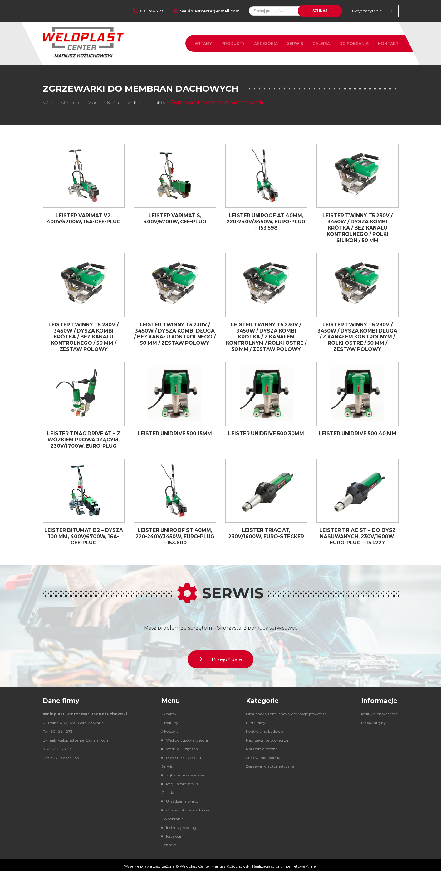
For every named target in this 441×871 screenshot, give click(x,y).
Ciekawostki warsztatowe (187, 807)
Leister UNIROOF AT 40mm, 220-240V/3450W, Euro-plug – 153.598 (266, 221)
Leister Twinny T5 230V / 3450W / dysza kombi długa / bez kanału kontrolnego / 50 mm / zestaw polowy (175, 335)
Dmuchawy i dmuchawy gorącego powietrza (285, 711)
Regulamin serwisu (181, 781)
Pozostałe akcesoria (181, 754)
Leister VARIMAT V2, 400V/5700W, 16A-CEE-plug (83, 218)
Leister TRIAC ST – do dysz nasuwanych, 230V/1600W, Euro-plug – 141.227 (357, 533)
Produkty (233, 43)
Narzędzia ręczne (260, 746)
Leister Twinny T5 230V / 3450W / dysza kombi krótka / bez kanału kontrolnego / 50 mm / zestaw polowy (84, 335)
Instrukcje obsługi (180, 824)
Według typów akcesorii (185, 737)
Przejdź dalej (220, 656)
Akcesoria (266, 43)
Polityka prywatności (379, 711)
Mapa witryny (372, 720)
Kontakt (388, 43)
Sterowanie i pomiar (262, 754)
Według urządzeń (180, 746)
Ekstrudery (254, 720)
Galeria (321, 43)
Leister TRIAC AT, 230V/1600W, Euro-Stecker (266, 530)
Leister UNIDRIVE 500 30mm (266, 431)
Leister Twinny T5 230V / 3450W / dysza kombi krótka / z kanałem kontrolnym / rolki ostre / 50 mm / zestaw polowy (266, 335)
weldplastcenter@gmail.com (209, 11)
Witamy (203, 43)
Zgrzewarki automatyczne (268, 763)
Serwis (295, 43)
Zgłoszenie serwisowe (183, 772)
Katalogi (171, 833)
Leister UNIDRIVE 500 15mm (175, 431)
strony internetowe (288, 863)
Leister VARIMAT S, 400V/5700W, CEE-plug (175, 218)
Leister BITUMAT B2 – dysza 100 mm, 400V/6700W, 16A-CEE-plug (83, 533)
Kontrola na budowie (263, 728)
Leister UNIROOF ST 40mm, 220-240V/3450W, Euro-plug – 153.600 (175, 533)
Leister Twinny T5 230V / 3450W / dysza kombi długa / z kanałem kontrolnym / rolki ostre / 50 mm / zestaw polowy (357, 335)
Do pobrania (354, 43)
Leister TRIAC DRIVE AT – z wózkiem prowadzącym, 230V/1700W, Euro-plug (83, 437)
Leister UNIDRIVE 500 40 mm (357, 431)
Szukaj (319, 11)
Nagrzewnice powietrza (265, 737)
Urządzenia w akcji (181, 798)
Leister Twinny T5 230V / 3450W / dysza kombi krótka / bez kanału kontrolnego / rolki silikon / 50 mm (357, 227)
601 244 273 (152, 11)
